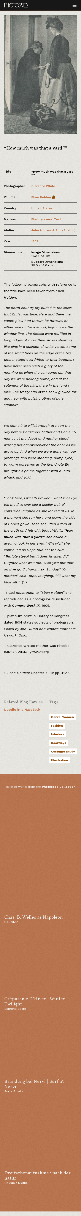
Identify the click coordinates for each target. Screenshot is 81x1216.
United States (41, 208)
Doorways (58, 743)
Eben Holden (43, 197)
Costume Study (63, 751)
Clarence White (43, 186)
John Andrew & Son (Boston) (53, 230)
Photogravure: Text (46, 219)
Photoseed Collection (58, 786)
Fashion (57, 725)
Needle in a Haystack (22, 709)
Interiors (57, 734)
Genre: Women (62, 717)
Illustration (59, 760)
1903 (34, 241)
